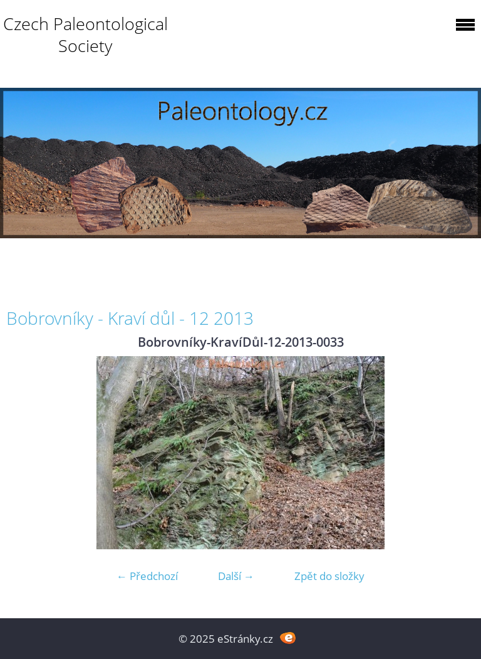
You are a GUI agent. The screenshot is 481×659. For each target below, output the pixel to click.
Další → (236, 576)
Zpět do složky (329, 576)
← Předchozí (147, 576)
